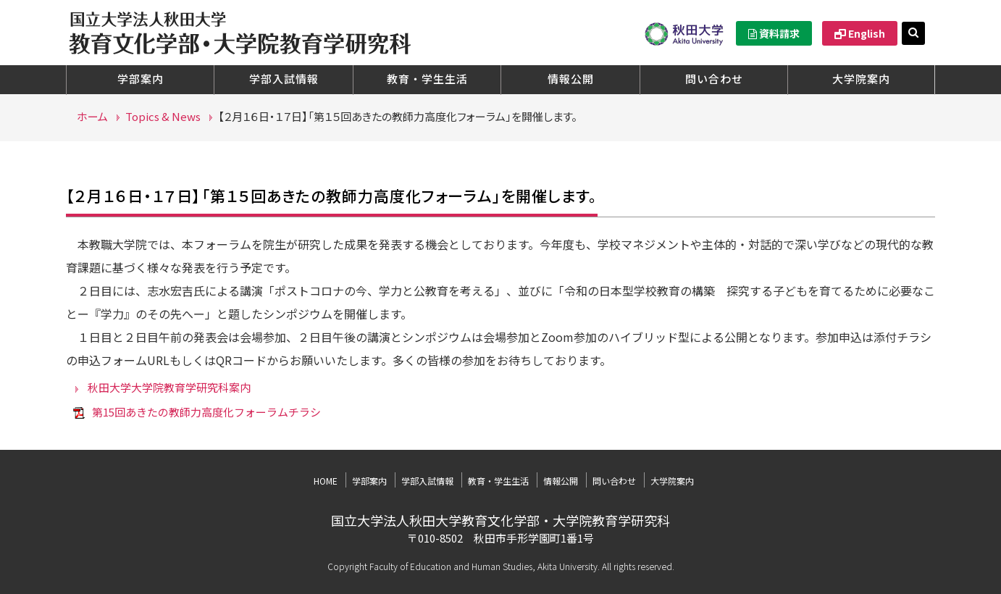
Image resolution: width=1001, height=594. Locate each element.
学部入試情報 (284, 78)
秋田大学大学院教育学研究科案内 (169, 387)
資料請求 (774, 33)
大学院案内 (861, 78)
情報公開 (571, 78)
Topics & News (163, 116)
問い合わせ (714, 78)
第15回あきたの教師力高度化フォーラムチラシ (206, 411)
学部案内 (140, 78)
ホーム (92, 116)
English (859, 33)
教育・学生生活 (427, 78)
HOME (326, 480)
